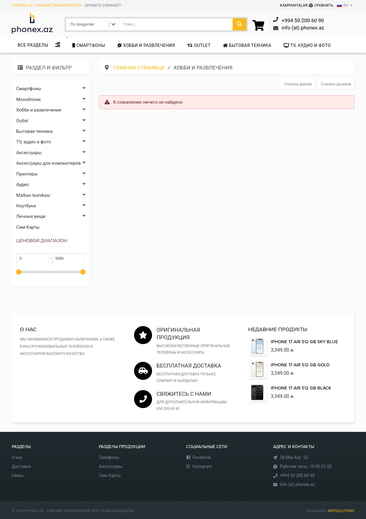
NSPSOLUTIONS (341, 511)
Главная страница (139, 68)
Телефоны (109, 457)
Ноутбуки (50, 206)
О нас (17, 457)
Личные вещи (50, 216)
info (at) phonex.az (297, 484)
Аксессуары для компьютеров (50, 163)
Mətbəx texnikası (50, 195)
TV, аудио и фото (307, 45)
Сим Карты (28, 227)
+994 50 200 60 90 (297, 475)
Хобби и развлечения (146, 45)
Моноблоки (50, 99)
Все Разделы (33, 45)
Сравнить (321, 5)
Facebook (202, 457)
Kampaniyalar (294, 5)
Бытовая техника (247, 45)
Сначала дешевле (336, 84)
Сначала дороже (298, 84)
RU (343, 5)
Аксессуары (50, 153)
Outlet (198, 45)
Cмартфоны (88, 45)
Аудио (50, 185)
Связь (18, 475)
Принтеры (50, 174)
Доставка (21, 466)
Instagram (202, 466)
